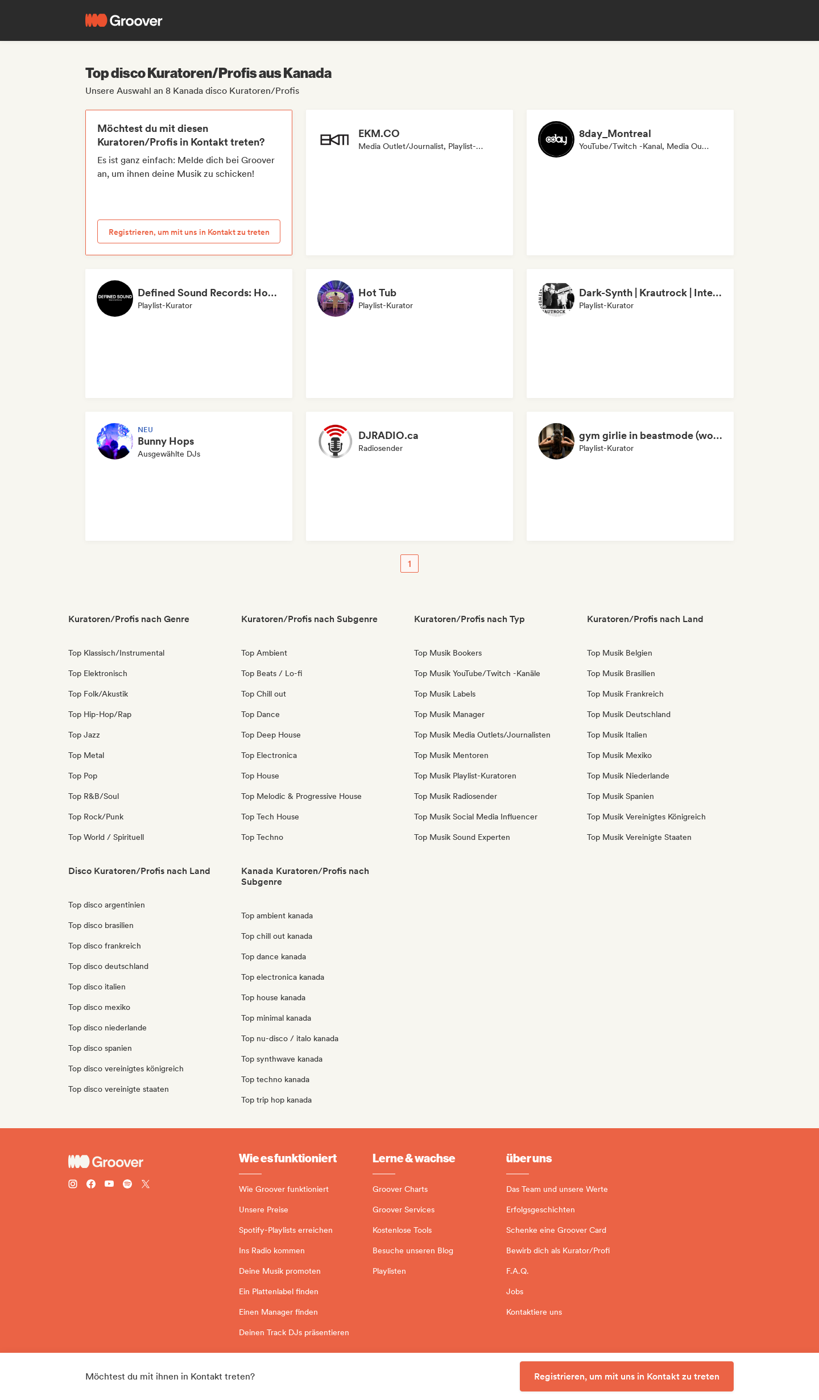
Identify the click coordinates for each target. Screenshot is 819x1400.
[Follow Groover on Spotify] (127, 1185)
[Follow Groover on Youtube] (109, 1185)
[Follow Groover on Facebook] (91, 1185)
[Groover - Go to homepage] (153, 1162)
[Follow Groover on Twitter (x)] (145, 1185)
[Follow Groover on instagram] (72, 1185)
